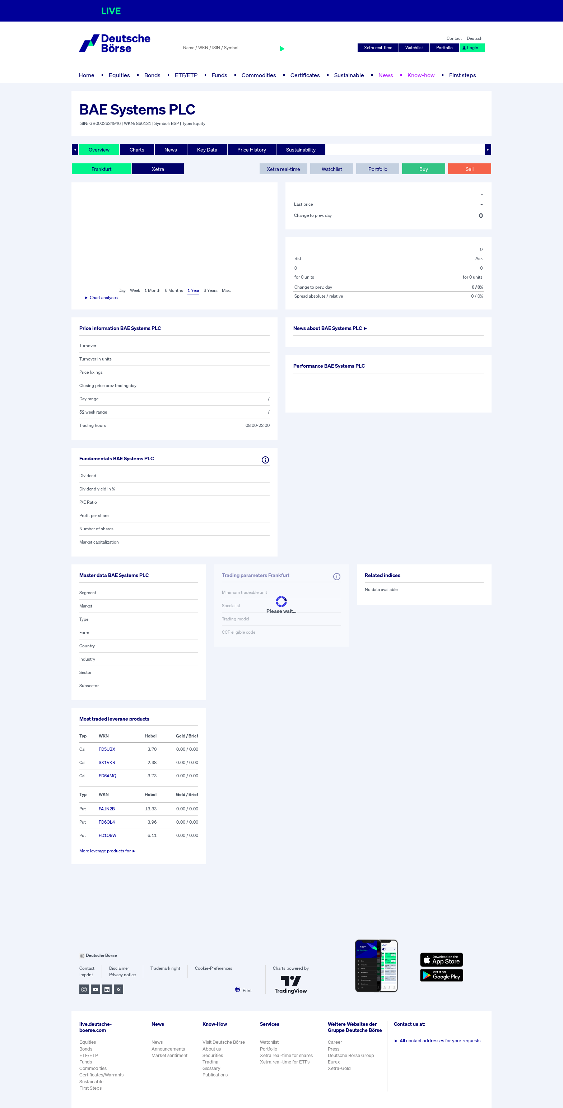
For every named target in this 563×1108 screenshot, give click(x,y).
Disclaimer (119, 968)
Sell (470, 169)
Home (86, 75)
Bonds (152, 75)
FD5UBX (107, 749)
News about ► (330, 328)
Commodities (259, 75)
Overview (99, 149)
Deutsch (475, 38)
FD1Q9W (107, 835)
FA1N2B (107, 808)
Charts (137, 149)
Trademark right (165, 968)
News (385, 75)
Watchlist (414, 47)
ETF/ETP (186, 75)
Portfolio (444, 47)
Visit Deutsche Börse (224, 1042)
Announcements (168, 1049)
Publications (215, 1075)
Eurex (334, 1062)
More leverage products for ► (107, 850)
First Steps (90, 1088)
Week (135, 290)
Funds (219, 75)
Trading (211, 1062)
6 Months (174, 290)
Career (335, 1042)
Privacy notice (122, 974)
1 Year (193, 290)
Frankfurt (102, 169)
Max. (226, 290)
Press (333, 1049)
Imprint (86, 974)
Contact (454, 38)
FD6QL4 (107, 822)
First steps (462, 75)
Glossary (211, 1068)
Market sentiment (169, 1055)
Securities (213, 1055)
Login (470, 47)
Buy (423, 169)
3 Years (211, 290)
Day (122, 290)
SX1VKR (107, 762)
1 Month (152, 290)
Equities (119, 75)
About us (212, 1049)
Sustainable (349, 75)
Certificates (305, 75)
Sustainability (301, 149)
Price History (251, 149)
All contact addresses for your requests (437, 1041)
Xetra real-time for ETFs (285, 1062)
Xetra (158, 169)
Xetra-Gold (339, 1068)
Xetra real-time (378, 47)
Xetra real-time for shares (286, 1055)
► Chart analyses (101, 297)
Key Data (207, 149)
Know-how (421, 75)
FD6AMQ (107, 775)
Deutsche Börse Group (351, 1055)
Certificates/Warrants (101, 1075)
